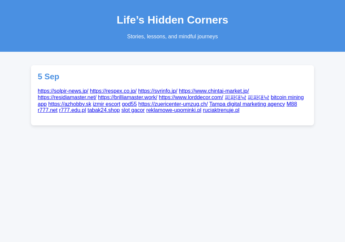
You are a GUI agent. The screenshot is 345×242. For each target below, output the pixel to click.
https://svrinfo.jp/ (158, 91)
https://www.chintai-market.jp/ (214, 91)
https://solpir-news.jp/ (63, 91)
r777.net (48, 110)
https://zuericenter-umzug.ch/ (173, 104)
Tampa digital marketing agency (247, 104)
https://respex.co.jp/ (113, 91)
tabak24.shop (104, 110)
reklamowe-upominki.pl (173, 110)
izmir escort (106, 104)
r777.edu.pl (72, 110)
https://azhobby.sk (69, 104)
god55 (129, 104)
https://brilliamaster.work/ (127, 97)
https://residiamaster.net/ (67, 97)
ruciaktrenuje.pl (221, 110)
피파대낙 (235, 97)
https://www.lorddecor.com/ (191, 97)
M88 (292, 104)
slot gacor (133, 110)
